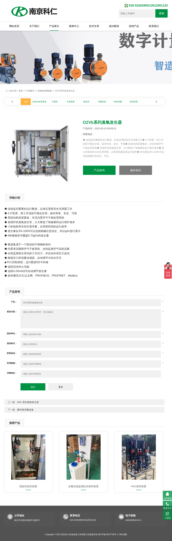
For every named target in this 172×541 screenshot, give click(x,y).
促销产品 (134, 26)
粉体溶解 (118, 101)
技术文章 (94, 26)
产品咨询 (99, 170)
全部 (26, 101)
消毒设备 (102, 101)
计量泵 (55, 101)
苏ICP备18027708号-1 (108, 534)
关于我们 (34, 26)
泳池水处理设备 (45, 91)
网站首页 (14, 26)
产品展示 (54, 26)
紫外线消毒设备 (25, 409)
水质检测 (71, 101)
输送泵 (86, 101)
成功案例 (114, 26)
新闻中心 (74, 26)
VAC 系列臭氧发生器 (28, 402)
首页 (21, 91)
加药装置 (134, 101)
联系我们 (154, 26)
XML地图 (123, 534)
